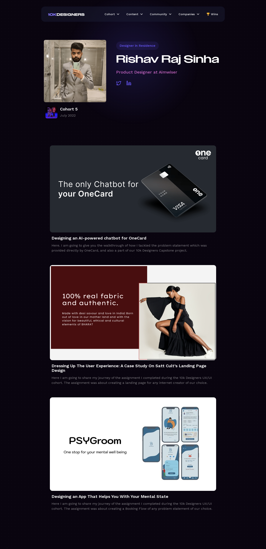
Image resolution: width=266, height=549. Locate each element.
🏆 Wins (212, 14)
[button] (112, 14)
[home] (73, 14)
